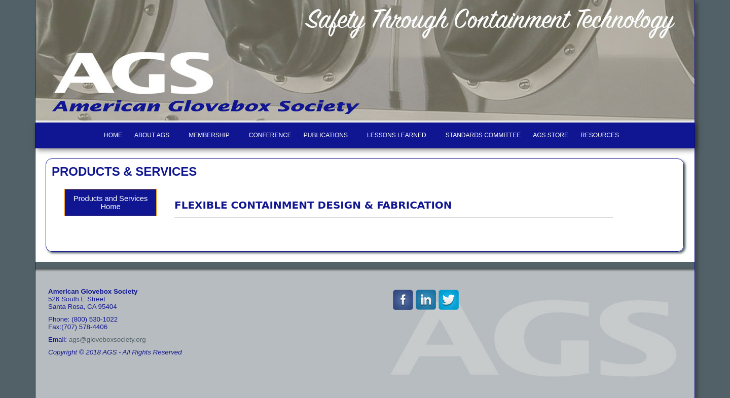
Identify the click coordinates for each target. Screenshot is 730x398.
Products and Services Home (111, 202)
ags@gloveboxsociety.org (107, 339)
